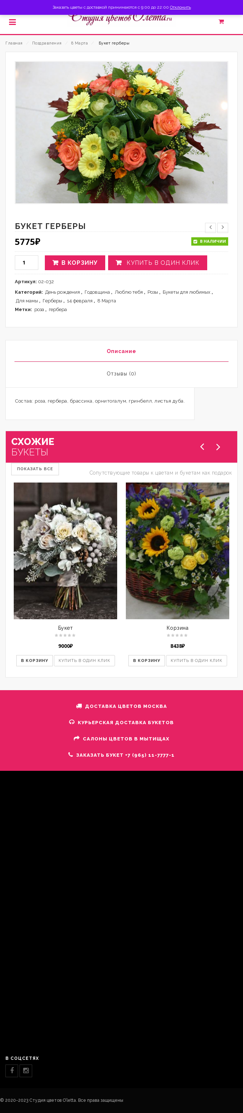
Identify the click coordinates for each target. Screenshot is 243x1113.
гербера (58, 309)
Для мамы (27, 300)
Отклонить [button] (180, 7)
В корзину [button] (34, 660)
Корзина (178, 628)
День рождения (62, 292)
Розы (153, 292)
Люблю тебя (129, 292)
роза (39, 309)
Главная (14, 43)
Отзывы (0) (121, 374)
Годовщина (97, 292)
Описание (121, 351)
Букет (65, 628)
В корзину (79, 262)
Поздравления (47, 43)
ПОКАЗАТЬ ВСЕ (35, 469)
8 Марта (79, 43)
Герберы (52, 300)
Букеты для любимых (186, 292)
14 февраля (80, 300)
